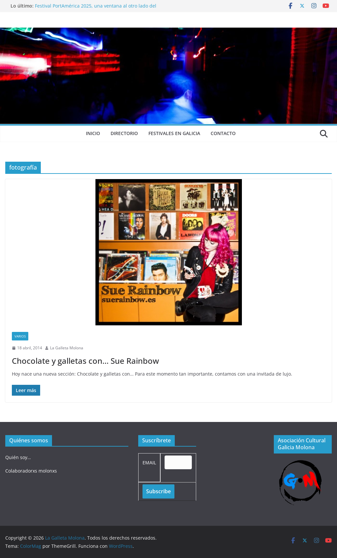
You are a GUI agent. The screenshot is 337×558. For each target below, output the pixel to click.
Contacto (223, 133)
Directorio (124, 133)
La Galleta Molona (66, 348)
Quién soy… (18, 457)
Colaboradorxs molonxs (31, 471)
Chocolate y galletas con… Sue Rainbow (85, 360)
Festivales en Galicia (174, 133)
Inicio (93, 133)
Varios (20, 336)
